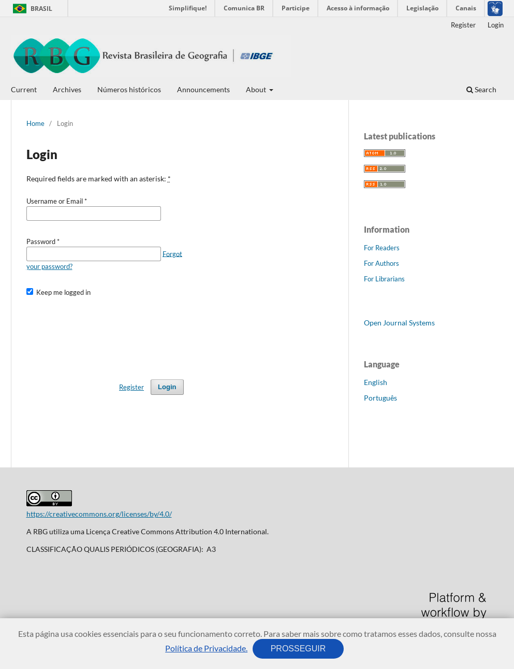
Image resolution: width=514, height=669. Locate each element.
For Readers (382, 248)
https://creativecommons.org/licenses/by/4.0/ (99, 513)
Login (496, 25)
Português (380, 397)
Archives (67, 89)
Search (481, 89)
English (375, 382)
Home (35, 123)
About (257, 89)
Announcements (203, 89)
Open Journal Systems (399, 322)
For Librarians (384, 279)
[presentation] (105, 333)
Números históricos (129, 89)
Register (463, 25)
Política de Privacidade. (206, 648)
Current (24, 89)
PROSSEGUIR (298, 648)
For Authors (381, 263)
